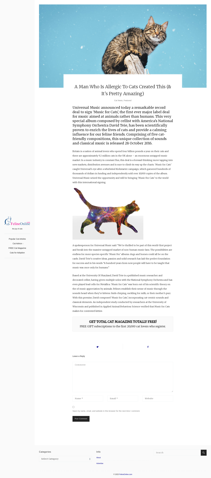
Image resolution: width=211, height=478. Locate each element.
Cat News (118, 100)
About (98, 458)
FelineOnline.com (125, 474)
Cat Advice (17, 243)
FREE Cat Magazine (17, 248)
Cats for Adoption (17, 253)
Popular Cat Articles (17, 239)
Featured (127, 100)
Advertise (99, 463)
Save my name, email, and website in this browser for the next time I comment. (106, 411)
